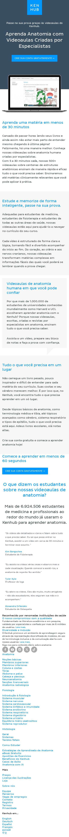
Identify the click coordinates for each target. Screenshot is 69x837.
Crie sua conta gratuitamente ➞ (34, 58)
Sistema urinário (12, 718)
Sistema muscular (13, 698)
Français (7, 827)
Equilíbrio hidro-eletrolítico (19, 721)
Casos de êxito (11, 762)
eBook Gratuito (11, 753)
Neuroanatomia (12, 679)
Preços (6, 775)
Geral (5, 734)
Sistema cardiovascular (16, 704)
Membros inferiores (14, 665)
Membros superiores (15, 662)
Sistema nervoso (12, 701)
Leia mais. (20, 627)
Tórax (5, 671)
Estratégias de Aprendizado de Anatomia (27, 750)
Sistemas (8, 737)
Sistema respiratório (15, 712)
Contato (7, 800)
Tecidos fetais (10, 740)
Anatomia (8, 654)
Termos (7, 805)
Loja (4, 781)
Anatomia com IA (13, 764)
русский (6, 830)
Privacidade (9, 808)
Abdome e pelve (12, 674)
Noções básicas (11, 659)
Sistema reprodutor (14, 724)
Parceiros (8, 794)
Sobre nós (8, 786)
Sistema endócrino (14, 710)
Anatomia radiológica (15, 685)
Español (7, 824)
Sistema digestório (14, 715)
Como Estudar (11, 745)
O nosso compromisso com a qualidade (27, 618)
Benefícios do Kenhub (16, 759)
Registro (7, 802)
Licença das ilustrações (16, 778)
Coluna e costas (12, 668)
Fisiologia (8, 690)
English (6, 818)
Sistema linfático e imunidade (20, 707)
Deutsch (7, 821)
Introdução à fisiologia (16, 695)
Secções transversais (15, 682)
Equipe (6, 791)
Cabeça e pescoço (13, 676)
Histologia (8, 729)
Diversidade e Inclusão (16, 630)
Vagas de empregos (14, 797)
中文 (4, 833)
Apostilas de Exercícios (16, 756)
